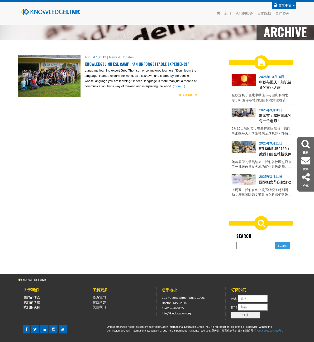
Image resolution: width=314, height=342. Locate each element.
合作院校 (264, 13)
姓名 (234, 298)
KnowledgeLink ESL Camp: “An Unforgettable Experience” (137, 64)
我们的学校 (32, 302)
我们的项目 (32, 307)
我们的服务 (244, 13)
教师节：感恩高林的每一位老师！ (275, 118)
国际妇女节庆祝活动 (275, 181)
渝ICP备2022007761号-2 (268, 330)
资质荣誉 (99, 302)
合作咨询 (282, 13)
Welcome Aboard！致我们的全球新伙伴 (275, 151)
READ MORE (188, 95)
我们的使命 (32, 297)
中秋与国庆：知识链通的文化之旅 (275, 84)
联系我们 (99, 297)
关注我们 (99, 307)
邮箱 (234, 307)
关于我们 (224, 13)
